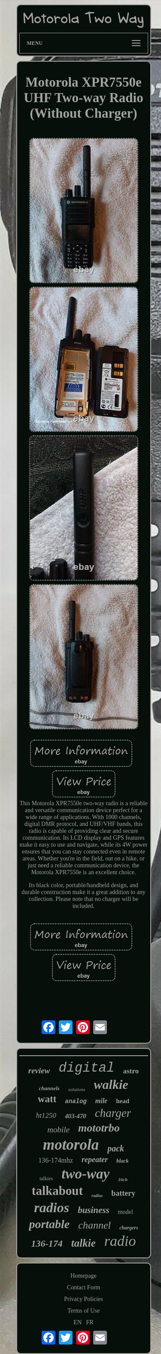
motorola (71, 1144)
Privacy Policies (83, 1299)
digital (86, 1068)
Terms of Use (83, 1310)
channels (49, 1088)
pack (115, 1148)
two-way (85, 1174)
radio (120, 1241)
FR (90, 1322)
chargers (128, 1228)
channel (94, 1225)
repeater (95, 1159)
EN (77, 1322)
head (122, 1101)
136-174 (47, 1243)
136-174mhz (55, 1160)
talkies (46, 1179)
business (93, 1210)
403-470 (75, 1116)
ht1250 (46, 1115)
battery (123, 1193)
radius (97, 1195)
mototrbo (99, 1128)
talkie (83, 1243)
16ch (123, 1179)
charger (113, 1113)
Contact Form (83, 1287)
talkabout (57, 1191)
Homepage (83, 1276)
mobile (58, 1129)
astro (131, 1071)
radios (51, 1207)
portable (49, 1224)
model (125, 1212)
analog (75, 1101)
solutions (76, 1089)
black (122, 1160)
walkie (111, 1084)
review (39, 1070)
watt (47, 1099)
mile (101, 1100)
